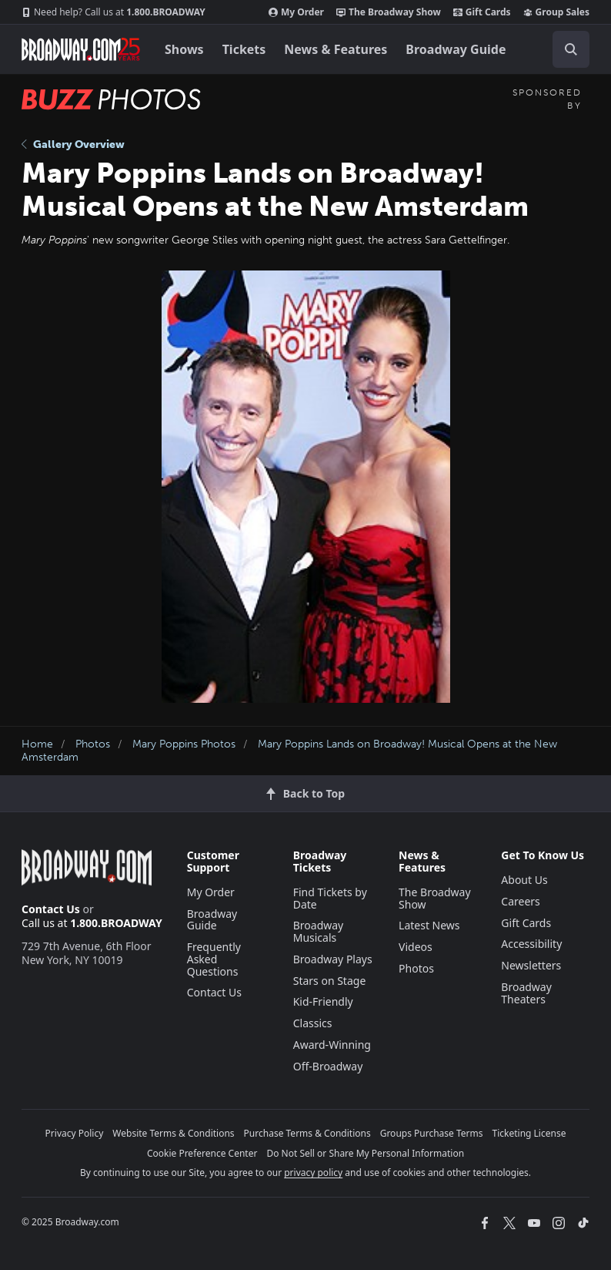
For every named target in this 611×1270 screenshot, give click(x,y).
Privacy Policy (74, 1133)
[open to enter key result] (571, 49)
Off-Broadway (328, 1066)
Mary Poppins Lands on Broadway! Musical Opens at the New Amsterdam (289, 750)
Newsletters (531, 965)
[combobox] (564, 49)
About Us (524, 879)
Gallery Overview (73, 144)
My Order (296, 12)
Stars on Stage (329, 980)
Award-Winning (332, 1044)
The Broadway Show (388, 12)
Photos (92, 744)
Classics (312, 1023)
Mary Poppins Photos (183, 744)
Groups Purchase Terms (431, 1133)
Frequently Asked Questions (214, 959)
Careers (520, 901)
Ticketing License (529, 1133)
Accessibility (531, 943)
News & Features (335, 49)
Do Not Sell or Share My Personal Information (365, 1153)
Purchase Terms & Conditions (307, 1133)
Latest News (429, 925)
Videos (415, 946)
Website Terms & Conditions (173, 1133)
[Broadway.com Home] (81, 49)
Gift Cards (482, 12)
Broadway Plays (332, 959)
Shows (184, 49)
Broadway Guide (456, 49)
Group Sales (556, 12)
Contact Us (51, 909)
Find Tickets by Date (330, 898)
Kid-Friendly (323, 1001)
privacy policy (313, 1172)
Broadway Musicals (318, 931)
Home (37, 744)
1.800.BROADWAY (113, 12)
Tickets (244, 49)
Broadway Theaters (526, 992)
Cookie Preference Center (202, 1153)
